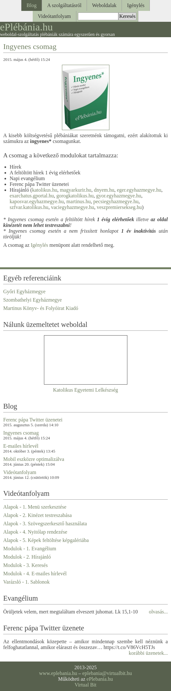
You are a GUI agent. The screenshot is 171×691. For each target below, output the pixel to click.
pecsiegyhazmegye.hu (116, 201)
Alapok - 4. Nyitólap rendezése (35, 532)
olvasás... (158, 611)
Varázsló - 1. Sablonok (26, 582)
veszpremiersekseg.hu (119, 207)
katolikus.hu (44, 190)
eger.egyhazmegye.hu (139, 190)
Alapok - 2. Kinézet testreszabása (37, 515)
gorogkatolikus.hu (75, 195)
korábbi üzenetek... (148, 653)
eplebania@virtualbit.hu (107, 673)
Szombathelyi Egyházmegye (32, 300)
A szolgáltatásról (64, 5)
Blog (32, 5)
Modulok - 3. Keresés (25, 565)
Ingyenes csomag (29, 46)
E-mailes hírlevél (20, 446)
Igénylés (135, 5)
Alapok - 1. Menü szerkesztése (34, 507)
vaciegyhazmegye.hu (72, 207)
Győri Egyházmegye (24, 291)
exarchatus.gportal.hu (32, 195)
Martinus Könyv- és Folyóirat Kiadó (40, 308)
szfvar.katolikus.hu (29, 207)
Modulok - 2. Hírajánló (27, 557)
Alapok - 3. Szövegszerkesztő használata (45, 523)
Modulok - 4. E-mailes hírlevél (35, 573)
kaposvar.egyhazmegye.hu (37, 201)
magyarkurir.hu (75, 190)
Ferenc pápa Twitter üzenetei (33, 419)
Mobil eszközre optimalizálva (33, 459)
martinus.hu (78, 201)
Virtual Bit (86, 684)
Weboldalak (104, 5)
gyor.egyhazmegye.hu (118, 195)
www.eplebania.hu (58, 673)
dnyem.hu (104, 190)
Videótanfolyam (54, 16)
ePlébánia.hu (26, 27)
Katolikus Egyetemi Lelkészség (85, 390)
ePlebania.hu (100, 679)
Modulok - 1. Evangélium (29, 548)
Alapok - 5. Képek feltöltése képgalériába (46, 540)
